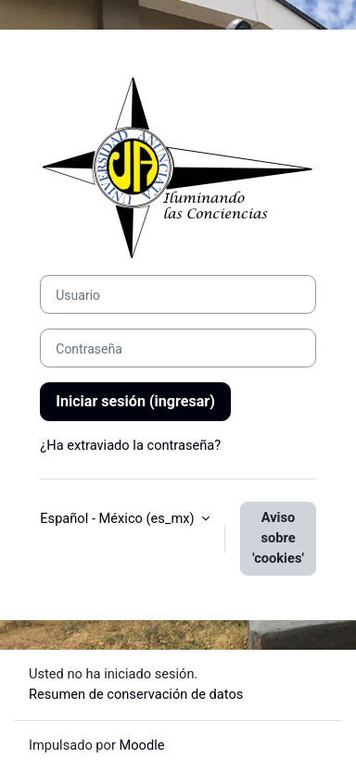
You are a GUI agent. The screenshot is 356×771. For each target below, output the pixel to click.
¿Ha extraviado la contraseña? (130, 445)
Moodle (142, 745)
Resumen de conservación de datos (136, 694)
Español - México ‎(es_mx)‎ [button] (118, 518)
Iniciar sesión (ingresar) (135, 401)
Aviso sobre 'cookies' (278, 537)
